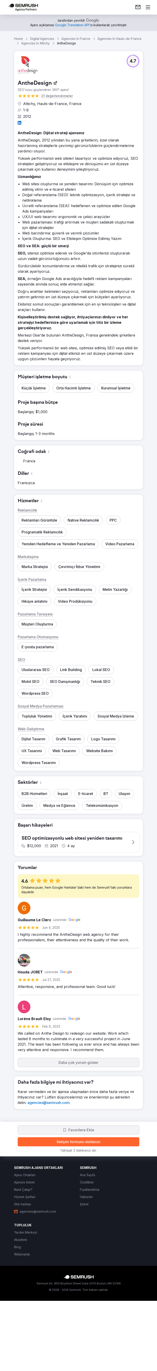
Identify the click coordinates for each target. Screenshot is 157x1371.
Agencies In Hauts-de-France (120, 39)
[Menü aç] (147, 7)
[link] (138, 7)
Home (18, 39)
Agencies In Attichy (35, 43)
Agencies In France (75, 39)
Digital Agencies (42, 39)
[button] (133, 61)
